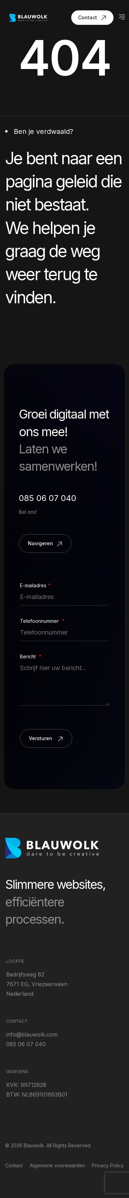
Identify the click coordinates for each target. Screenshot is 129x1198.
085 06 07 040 (47, 498)
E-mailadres (35, 585)
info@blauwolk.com (32, 1034)
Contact (14, 1165)
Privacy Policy (108, 1165)
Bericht (30, 656)
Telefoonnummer (42, 621)
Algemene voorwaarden (57, 1165)
